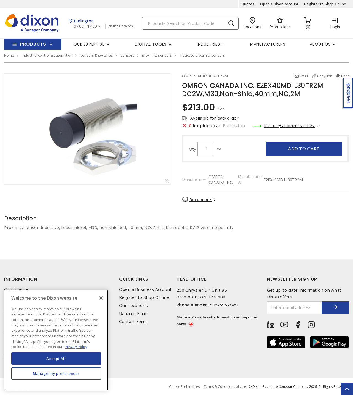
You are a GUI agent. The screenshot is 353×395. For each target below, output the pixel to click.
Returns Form (133, 313)
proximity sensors (157, 55)
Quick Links (133, 279)
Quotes (248, 3)
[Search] (190, 23)
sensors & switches (96, 55)
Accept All (56, 358)
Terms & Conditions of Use (225, 386)
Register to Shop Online (325, 3)
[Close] (101, 298)
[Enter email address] (294, 307)
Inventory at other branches (289, 125)
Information (20, 279)
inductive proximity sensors (202, 55)
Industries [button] (208, 44)
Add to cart (304, 149)
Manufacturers (267, 44)
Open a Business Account (145, 289)
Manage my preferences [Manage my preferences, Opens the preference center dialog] (56, 373)
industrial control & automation (47, 55)
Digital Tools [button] (151, 44)
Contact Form (133, 321)
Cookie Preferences (184, 386)
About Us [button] (320, 44)
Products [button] (33, 44)
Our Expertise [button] (89, 44)
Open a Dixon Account (279, 3)
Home (9, 55)
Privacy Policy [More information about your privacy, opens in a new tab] (76, 346)
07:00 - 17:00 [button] (85, 26)
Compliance (16, 289)
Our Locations (133, 305)
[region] (56, 340)
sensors (127, 55)
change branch (120, 26)
